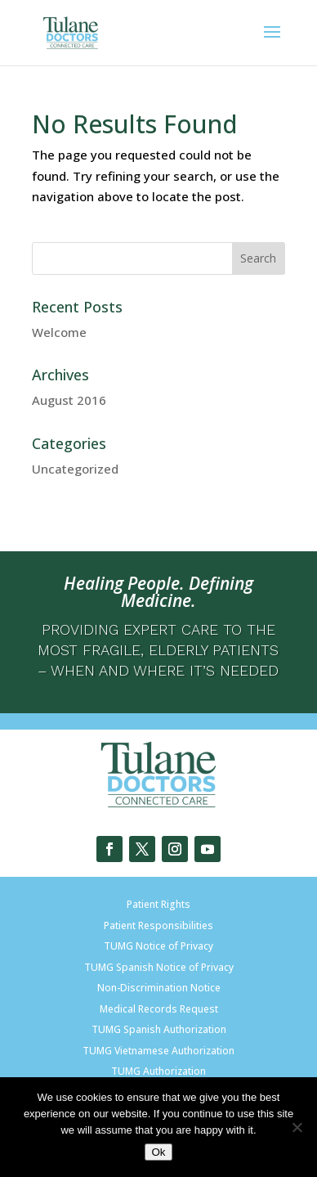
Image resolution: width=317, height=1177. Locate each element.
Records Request (177, 1009)
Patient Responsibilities (158, 925)
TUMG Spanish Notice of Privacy (159, 967)
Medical (118, 1009)
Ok (158, 1152)
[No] (296, 1127)
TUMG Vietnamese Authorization (158, 1051)
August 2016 (69, 400)
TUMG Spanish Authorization (159, 1029)
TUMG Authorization (158, 1071)
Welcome (59, 332)
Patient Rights (158, 904)
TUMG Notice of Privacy (158, 946)
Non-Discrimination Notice (159, 988)
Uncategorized (75, 468)
